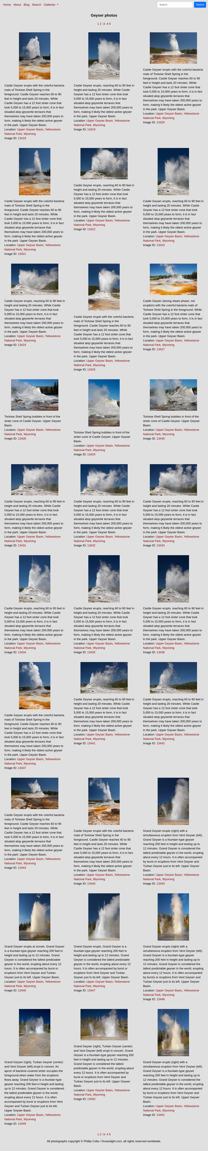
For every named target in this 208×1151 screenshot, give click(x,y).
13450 (91, 1099)
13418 (22, 138)
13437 (22, 768)
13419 (91, 129)
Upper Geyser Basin (30, 129)
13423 (161, 245)
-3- (104, 23)
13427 (161, 349)
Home (7, 4)
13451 (161, 1114)
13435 (91, 652)
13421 (22, 253)
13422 (91, 229)
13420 (161, 122)
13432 (91, 545)
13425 (91, 369)
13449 (22, 1123)
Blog (26, 4)
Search (36, 4)
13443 (22, 867)
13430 (161, 438)
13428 (22, 438)
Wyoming (30, 133)
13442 (161, 743)
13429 (91, 454)
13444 (91, 883)
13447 (91, 990)
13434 (22, 652)
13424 (22, 344)
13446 (22, 990)
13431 (22, 545)
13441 (91, 743)
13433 (161, 545)
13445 (161, 883)
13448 (161, 999)
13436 (161, 652)
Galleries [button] (50, 4)
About (17, 4)
